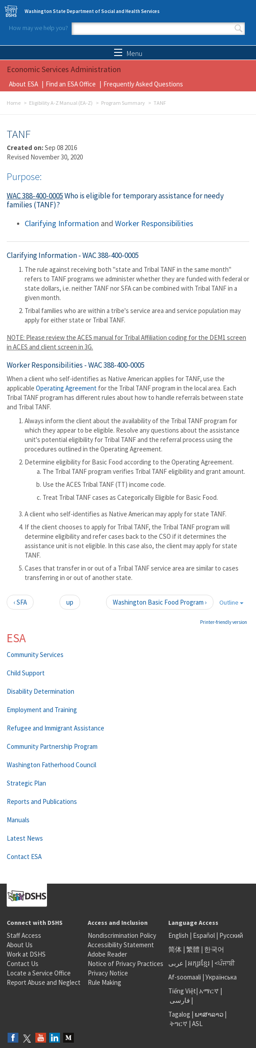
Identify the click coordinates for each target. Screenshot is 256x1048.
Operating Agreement (66, 388)
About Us (20, 945)
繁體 (193, 949)
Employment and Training (42, 709)
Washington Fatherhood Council (51, 764)
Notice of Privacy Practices (125, 963)
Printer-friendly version (223, 622)
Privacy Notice (108, 973)
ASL (197, 1023)
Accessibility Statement (121, 945)
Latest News (25, 838)
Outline (231, 602)
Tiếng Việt (182, 991)
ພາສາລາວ (209, 1014)
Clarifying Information (62, 223)
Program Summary (123, 102)
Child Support (26, 673)
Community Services (35, 654)
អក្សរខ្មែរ (199, 963)
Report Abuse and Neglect (44, 982)
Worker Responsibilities (154, 223)
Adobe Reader (107, 954)
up (69, 602)
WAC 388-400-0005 (35, 196)
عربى (175, 963)
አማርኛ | (210, 991)
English (179, 935)
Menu (128, 53)
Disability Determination (40, 691)
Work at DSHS (26, 954)
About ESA (23, 84)
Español (204, 935)
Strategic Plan (26, 783)
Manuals (18, 820)
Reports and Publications (42, 801)
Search (238, 28)
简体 (175, 949)
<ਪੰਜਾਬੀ (224, 963)
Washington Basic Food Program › (160, 602)
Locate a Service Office (39, 973)
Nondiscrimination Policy (122, 935)
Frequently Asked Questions (143, 84)
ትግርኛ (179, 1023)
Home (14, 102)
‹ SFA (20, 602)
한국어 (214, 949)
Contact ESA (24, 856)
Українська (221, 977)
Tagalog (179, 1014)
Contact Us (22, 963)
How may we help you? (38, 28)
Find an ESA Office (71, 84)
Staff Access (24, 935)
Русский (231, 935)
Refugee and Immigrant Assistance (55, 728)
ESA (16, 637)
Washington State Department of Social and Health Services (92, 11)
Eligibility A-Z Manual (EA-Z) (61, 102)
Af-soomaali (184, 977)
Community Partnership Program (52, 746)
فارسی (179, 1000)
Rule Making (104, 982)
